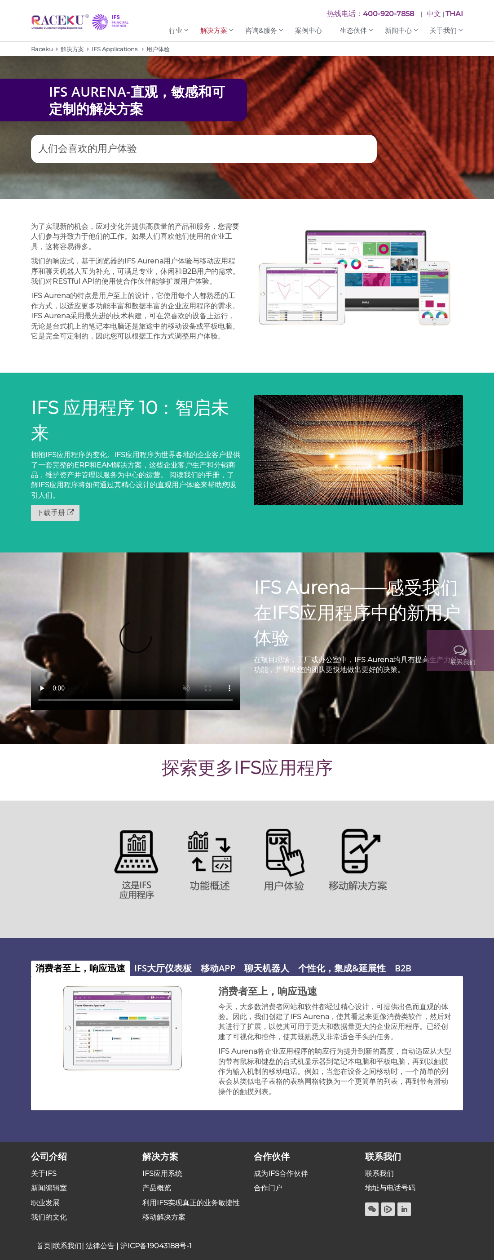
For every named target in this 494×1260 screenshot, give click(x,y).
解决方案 (213, 30)
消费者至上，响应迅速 (80, 968)
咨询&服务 (261, 30)
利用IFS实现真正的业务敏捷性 (191, 1202)
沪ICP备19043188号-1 (156, 1246)
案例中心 (308, 30)
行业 (175, 30)
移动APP (218, 968)
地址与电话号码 (390, 1188)
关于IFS (44, 1173)
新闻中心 (398, 30)
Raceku (42, 49)
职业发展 (45, 1202)
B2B (403, 968)
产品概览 (156, 1188)
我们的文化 (49, 1217)
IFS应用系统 (162, 1173)
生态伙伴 (353, 30)
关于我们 (443, 30)
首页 (43, 1246)
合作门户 (268, 1188)
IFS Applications (114, 49)
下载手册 (50, 512)
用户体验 (158, 49)
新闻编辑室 (49, 1188)
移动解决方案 (163, 1217)
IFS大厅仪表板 (163, 968)
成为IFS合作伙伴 (281, 1173)
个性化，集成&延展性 (342, 968)
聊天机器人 (266, 968)
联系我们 (379, 1173)
